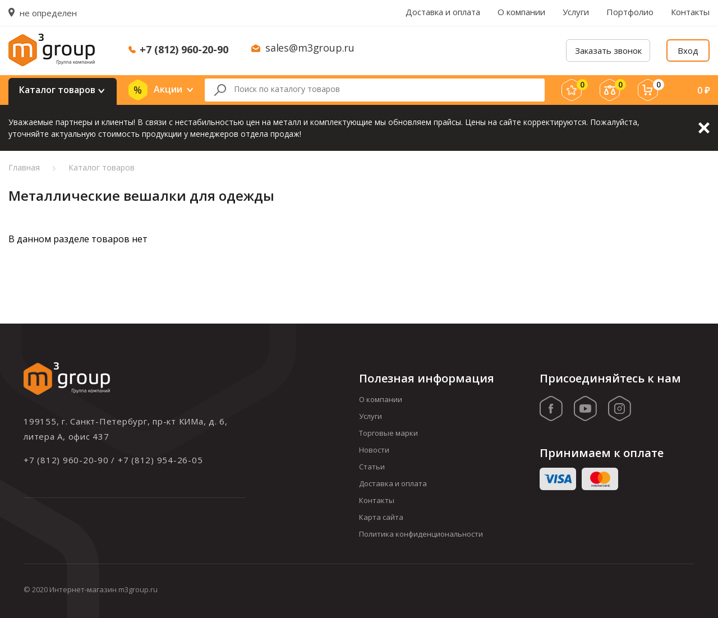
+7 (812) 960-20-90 (184, 49)
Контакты (690, 11)
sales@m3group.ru (310, 47)
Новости (374, 450)
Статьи (372, 467)
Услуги (576, 11)
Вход (688, 50)
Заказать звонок (608, 50)
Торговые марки (388, 433)
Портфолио (629, 11)
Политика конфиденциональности (421, 534)
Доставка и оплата (443, 11)
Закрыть (704, 127)
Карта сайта (381, 517)
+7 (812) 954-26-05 (160, 459)
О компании (521, 11)
